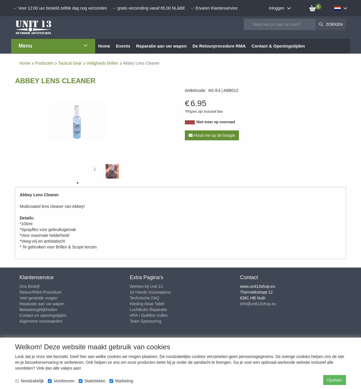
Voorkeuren (61, 381)
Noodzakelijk (29, 381)
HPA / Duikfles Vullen (149, 315)
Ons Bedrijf (29, 286)
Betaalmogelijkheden (38, 309)
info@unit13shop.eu (258, 303)
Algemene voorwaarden (40, 321)
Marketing (121, 381)
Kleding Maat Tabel (147, 303)
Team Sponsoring (145, 321)
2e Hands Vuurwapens (150, 292)
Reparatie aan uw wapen (41, 303)
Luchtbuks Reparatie (148, 309)
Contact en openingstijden (42, 315)
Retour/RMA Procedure (40, 292)
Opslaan (334, 380)
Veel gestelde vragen (38, 298)
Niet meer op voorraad (215, 122)
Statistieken (92, 381)
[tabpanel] (95, 168)
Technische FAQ (144, 298)
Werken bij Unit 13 (146, 286)
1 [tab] (77, 183)
